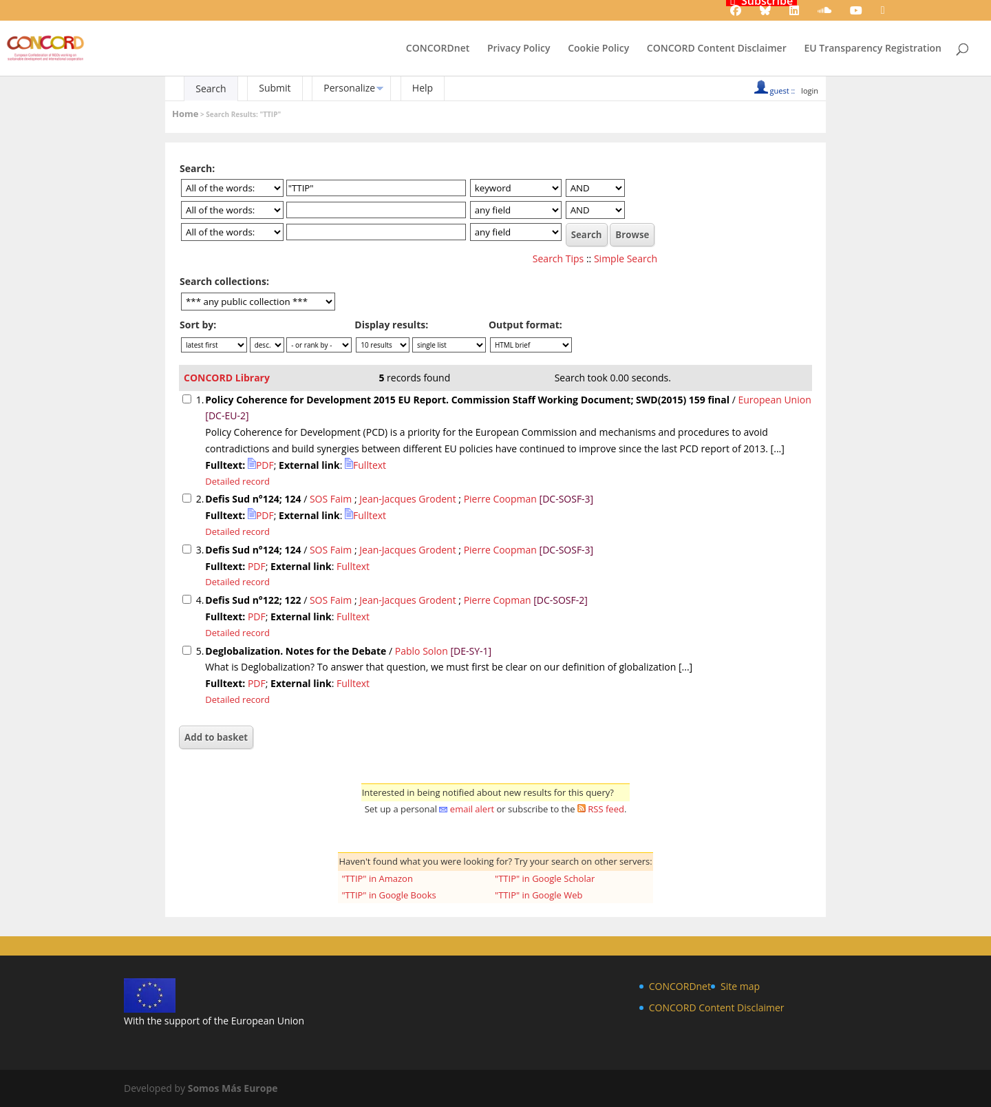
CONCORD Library (227, 377)
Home (185, 113)
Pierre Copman (497, 600)
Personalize (349, 87)
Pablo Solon (421, 650)
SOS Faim (331, 498)
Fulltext (365, 465)
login (809, 90)
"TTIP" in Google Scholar (545, 878)
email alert (472, 809)
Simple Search (625, 258)
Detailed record (237, 481)
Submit (274, 87)
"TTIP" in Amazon (377, 878)
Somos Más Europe (233, 1088)
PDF (261, 465)
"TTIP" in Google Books (388, 895)
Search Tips (558, 258)
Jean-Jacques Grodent (407, 498)
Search (210, 88)
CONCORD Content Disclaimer (717, 48)
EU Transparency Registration (872, 48)
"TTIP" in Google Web (539, 895)
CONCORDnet (437, 48)
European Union (774, 399)
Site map (740, 986)
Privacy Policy (519, 48)
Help (422, 87)
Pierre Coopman (500, 498)
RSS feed (606, 809)
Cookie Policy (598, 48)
